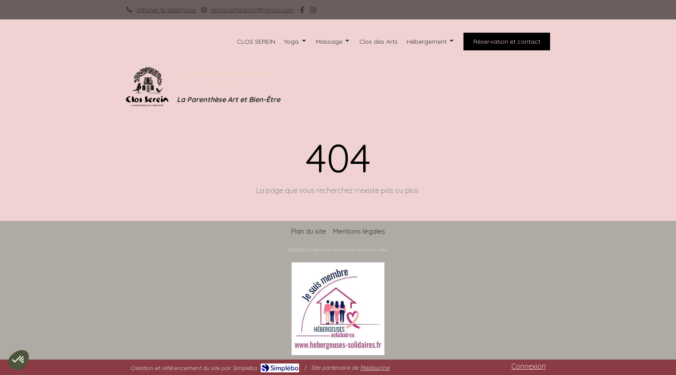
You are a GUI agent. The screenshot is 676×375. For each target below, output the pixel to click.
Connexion (528, 366)
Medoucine (374, 367)
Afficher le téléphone (166, 9)
